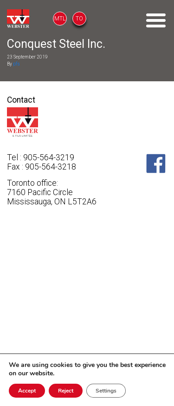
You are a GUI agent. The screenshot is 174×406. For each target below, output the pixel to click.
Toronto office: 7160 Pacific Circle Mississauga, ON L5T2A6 (52, 192)
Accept (27, 390)
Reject (65, 390)
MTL (59, 18)
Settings (106, 390)
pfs (16, 63)
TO (79, 18)
